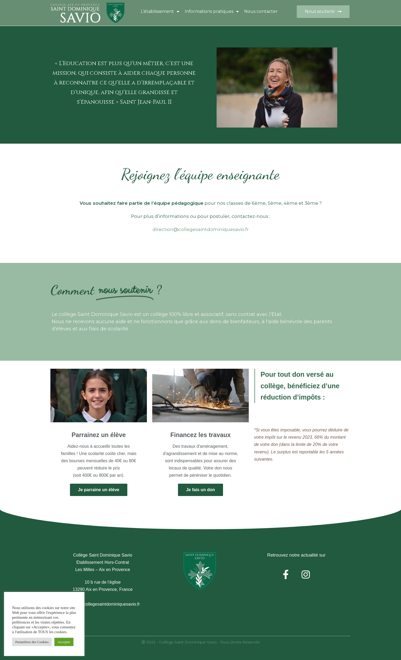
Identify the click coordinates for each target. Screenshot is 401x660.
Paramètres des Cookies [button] (32, 642)
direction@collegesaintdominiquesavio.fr (201, 229)
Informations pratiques (212, 11)
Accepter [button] (64, 642)
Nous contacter (261, 11)
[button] (323, 11)
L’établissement (160, 11)
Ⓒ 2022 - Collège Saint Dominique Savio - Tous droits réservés (200, 642)
